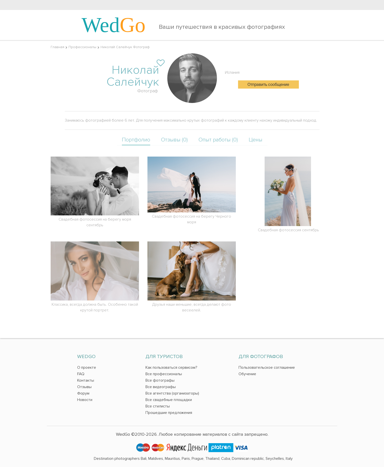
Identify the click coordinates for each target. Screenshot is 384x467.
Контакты (85, 380)
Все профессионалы (163, 373)
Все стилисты (157, 406)
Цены (255, 139)
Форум (83, 393)
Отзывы (84, 386)
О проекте (86, 367)
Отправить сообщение (268, 85)
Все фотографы (160, 380)
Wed (114, 24)
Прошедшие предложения (168, 412)
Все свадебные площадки (168, 399)
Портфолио (136, 139)
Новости (84, 399)
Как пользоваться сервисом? (171, 367)
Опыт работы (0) (218, 139)
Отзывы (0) (174, 139)
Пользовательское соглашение (267, 367)
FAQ (80, 373)
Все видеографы (160, 386)
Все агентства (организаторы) (172, 393)
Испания (232, 72)
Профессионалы (82, 47)
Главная (57, 47)
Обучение (247, 373)
